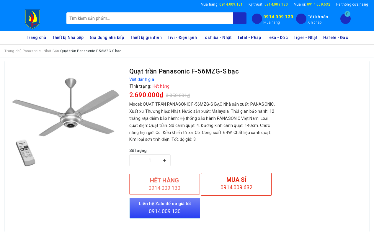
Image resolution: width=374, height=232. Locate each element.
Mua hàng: (222, 4)
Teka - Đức (277, 37)
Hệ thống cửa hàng (352, 4)
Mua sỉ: (312, 4)
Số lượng (138, 150)
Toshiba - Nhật (217, 37)
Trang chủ (36, 37)
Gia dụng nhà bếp (107, 37)
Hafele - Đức (335, 37)
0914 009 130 (278, 16)
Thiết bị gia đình (146, 37)
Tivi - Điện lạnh (182, 37)
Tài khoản (318, 16)
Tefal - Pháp (249, 37)
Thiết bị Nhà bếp (68, 37)
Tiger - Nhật (305, 37)
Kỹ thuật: (268, 4)
